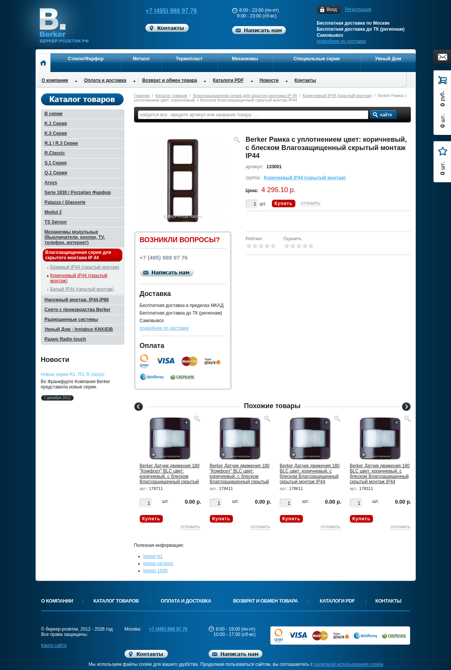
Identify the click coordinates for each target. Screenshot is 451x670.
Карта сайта (54, 645)
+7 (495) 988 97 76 (164, 11)
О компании (55, 80)
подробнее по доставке (341, 41)
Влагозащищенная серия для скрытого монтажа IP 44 (245, 95)
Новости (269, 80)
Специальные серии (316, 58)
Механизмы (245, 58)
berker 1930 (156, 570)
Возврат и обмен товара (169, 80)
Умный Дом (388, 58)
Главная (142, 95)
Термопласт (189, 58)
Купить (284, 203)
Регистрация (358, 9)
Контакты (305, 80)
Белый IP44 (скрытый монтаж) (82, 289)
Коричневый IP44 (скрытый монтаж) (337, 95)
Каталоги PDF (228, 80)
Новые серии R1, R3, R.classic (73, 374)
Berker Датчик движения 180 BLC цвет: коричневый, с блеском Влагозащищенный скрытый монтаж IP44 (310, 473)
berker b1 (153, 556)
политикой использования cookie (348, 664)
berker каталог (159, 563)
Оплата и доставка (105, 80)
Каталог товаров (171, 95)
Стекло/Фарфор (86, 58)
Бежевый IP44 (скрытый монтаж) (84, 267)
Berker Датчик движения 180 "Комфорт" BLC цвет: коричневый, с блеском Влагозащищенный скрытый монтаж (170, 476)
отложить (311, 203)
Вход (331, 10)
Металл (141, 58)
